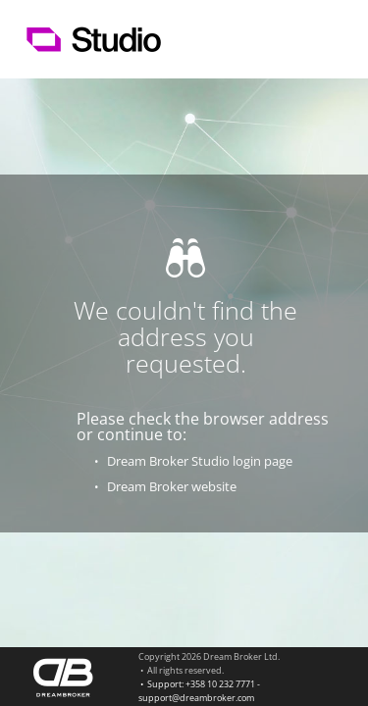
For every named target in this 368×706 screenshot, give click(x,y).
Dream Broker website (172, 486)
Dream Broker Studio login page (199, 461)
